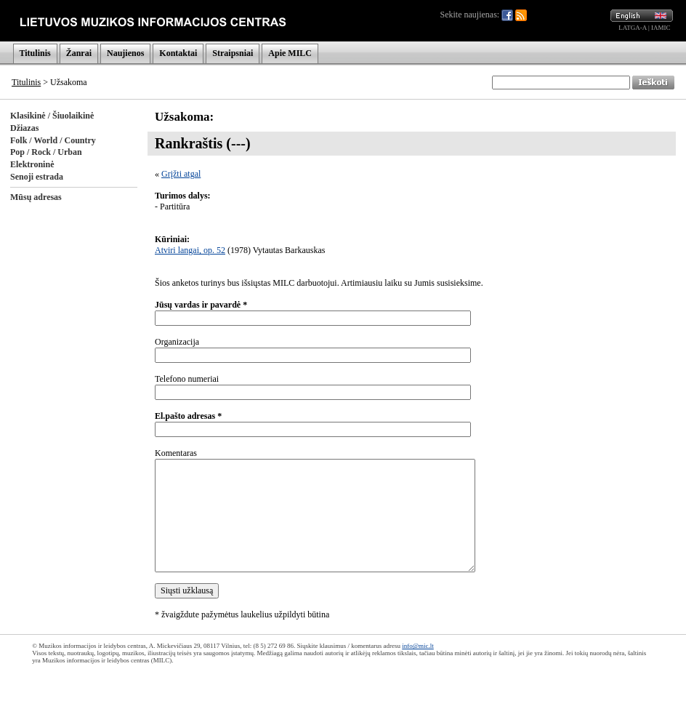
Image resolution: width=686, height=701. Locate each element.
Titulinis (35, 53)
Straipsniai (232, 53)
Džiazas (24, 128)
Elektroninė (32, 164)
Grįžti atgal (181, 174)
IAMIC (661, 27)
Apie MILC (290, 53)
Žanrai (79, 53)
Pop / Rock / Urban (46, 152)
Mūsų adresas (36, 197)
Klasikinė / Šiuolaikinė (52, 116)
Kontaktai (178, 53)
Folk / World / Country (53, 140)
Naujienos (125, 53)
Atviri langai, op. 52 (190, 250)
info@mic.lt (418, 645)
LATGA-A (632, 27)
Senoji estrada (36, 177)
